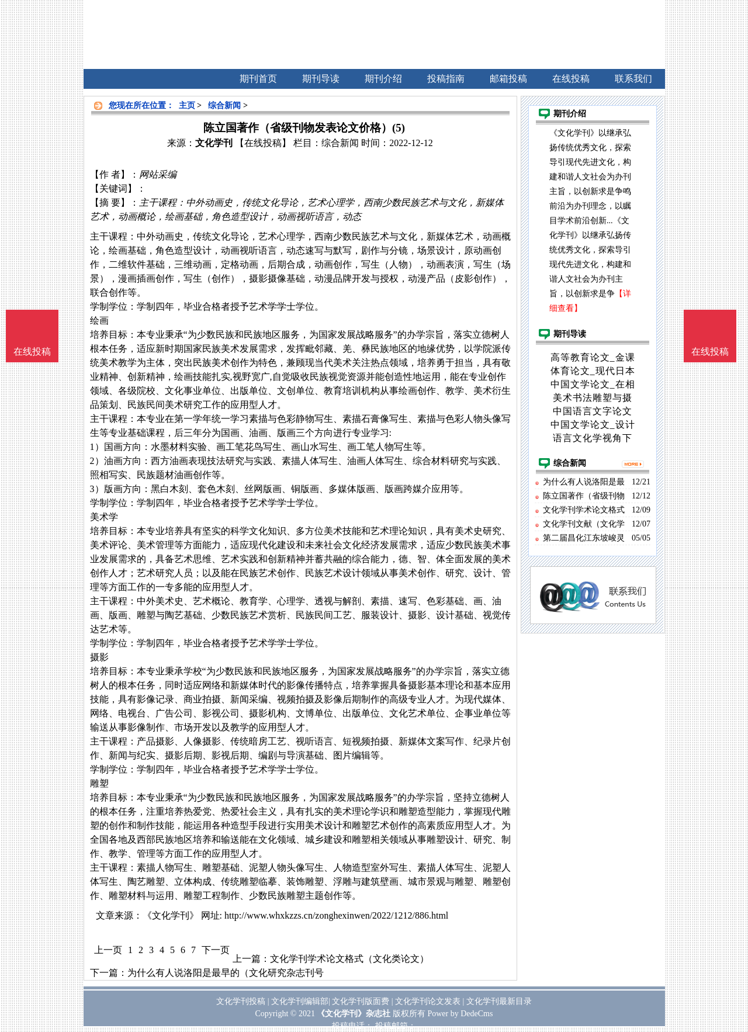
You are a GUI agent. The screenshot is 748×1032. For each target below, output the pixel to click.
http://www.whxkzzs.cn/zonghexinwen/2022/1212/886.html (336, 915)
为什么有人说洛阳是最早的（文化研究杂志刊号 (225, 973)
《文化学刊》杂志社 (353, 1013)
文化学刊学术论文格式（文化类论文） (349, 959)
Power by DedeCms (460, 1013)
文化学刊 (214, 143)
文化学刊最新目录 (499, 1001)
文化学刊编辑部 (299, 1001)
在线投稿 (710, 351)
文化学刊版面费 (360, 1001)
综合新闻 (224, 105)
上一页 (108, 950)
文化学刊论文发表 (427, 1001)
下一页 (216, 950)
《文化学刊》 (171, 915)
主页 (187, 105)
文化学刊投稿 (240, 1001)
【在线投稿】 (263, 143)
